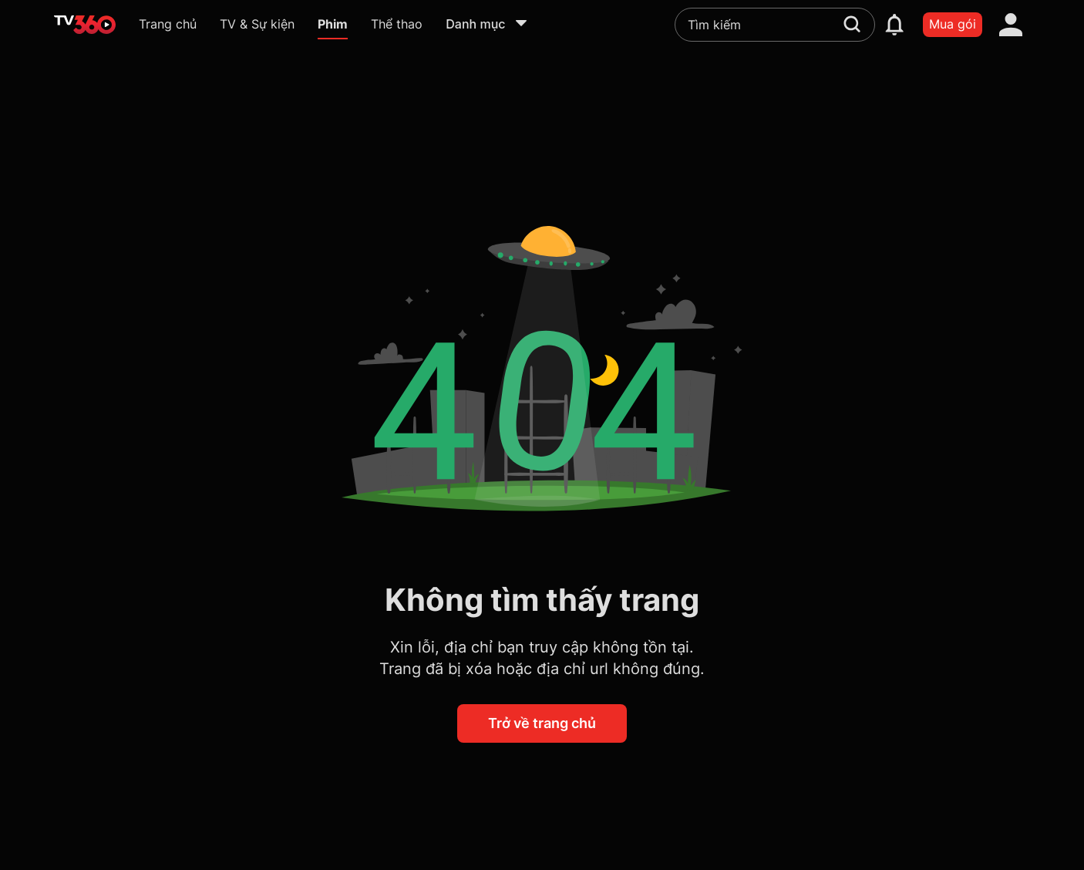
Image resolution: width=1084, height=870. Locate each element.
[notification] (894, 24)
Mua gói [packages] (952, 24)
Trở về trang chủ (542, 723)
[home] (85, 24)
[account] (1010, 24)
